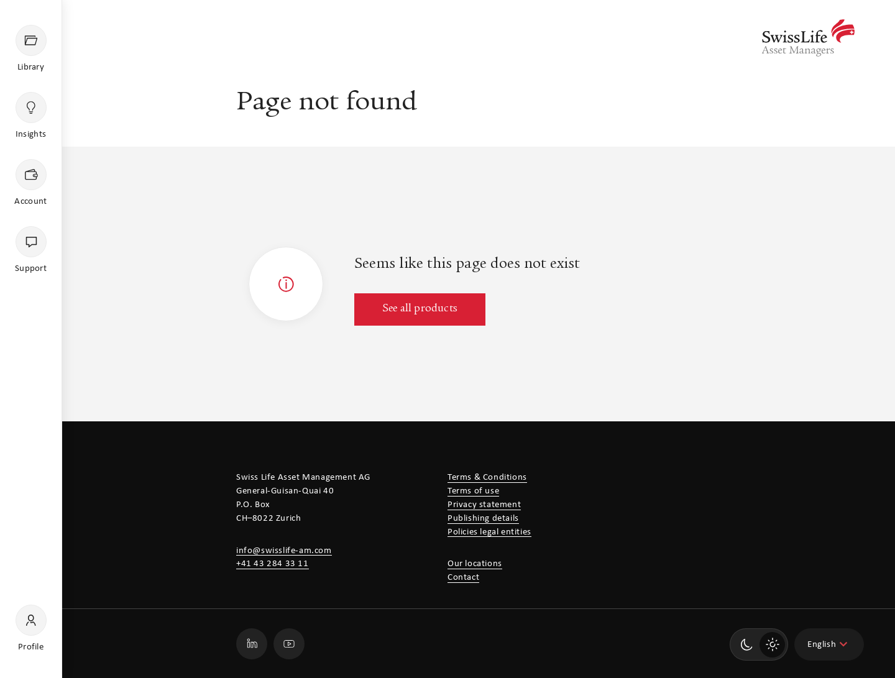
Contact (463, 577)
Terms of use (473, 491)
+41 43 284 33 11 (272, 564)
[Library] (30, 49)
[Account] (30, 183)
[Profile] (30, 629)
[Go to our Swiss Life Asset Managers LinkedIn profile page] (251, 643)
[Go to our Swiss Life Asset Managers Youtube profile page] (289, 643)
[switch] (759, 644)
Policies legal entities (489, 532)
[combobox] (829, 644)
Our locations (475, 564)
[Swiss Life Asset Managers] (808, 38)
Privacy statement (484, 505)
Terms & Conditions (487, 477)
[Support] (30, 250)
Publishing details (483, 518)
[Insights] (30, 116)
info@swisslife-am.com (284, 551)
